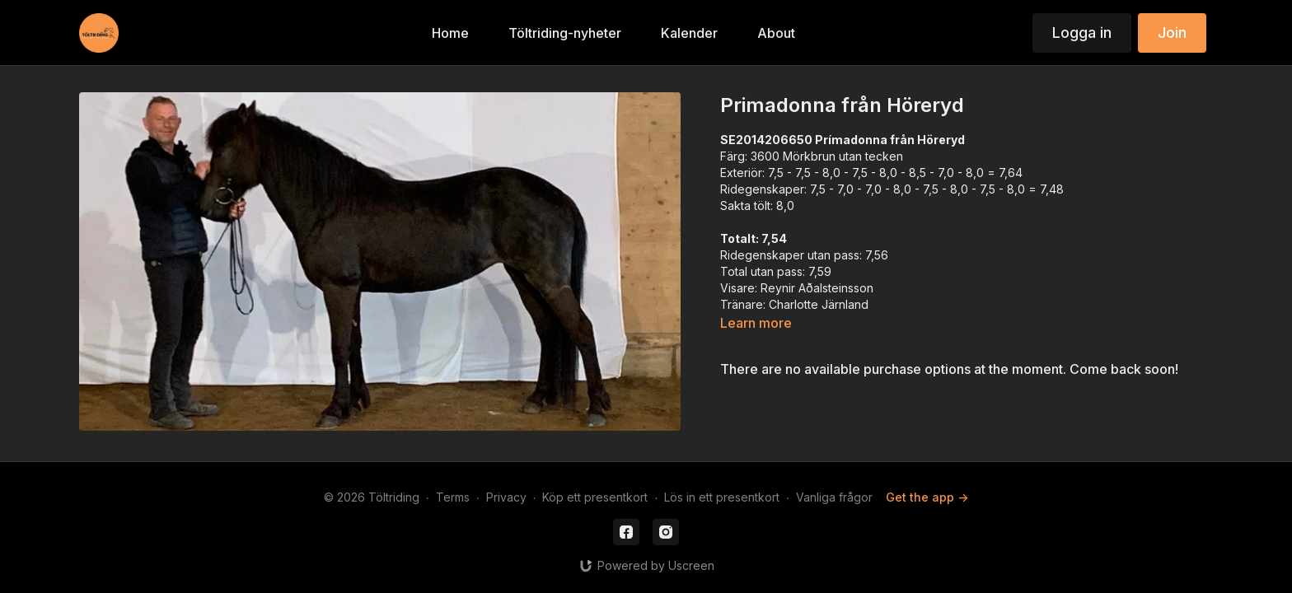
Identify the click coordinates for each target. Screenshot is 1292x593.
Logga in (1082, 32)
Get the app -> (927, 497)
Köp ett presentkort (595, 497)
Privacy (506, 497)
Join (1172, 32)
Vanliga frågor (834, 497)
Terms (453, 497)
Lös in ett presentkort (721, 497)
